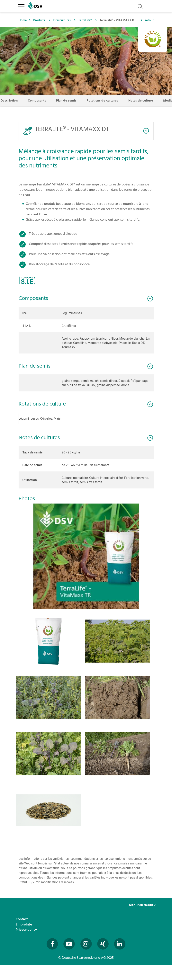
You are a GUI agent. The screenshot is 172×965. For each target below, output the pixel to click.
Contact (22, 919)
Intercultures (62, 20)
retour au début (143, 905)
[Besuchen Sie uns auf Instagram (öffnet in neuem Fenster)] (86, 944)
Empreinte (24, 924)
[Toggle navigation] (21, 5)
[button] (86, 556)
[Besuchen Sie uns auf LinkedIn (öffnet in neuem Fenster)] (119, 944)
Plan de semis (66, 100)
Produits (39, 20)
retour (149, 20)
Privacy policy (27, 930)
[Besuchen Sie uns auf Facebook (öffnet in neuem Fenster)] (52, 944)
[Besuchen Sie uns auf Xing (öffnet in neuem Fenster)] (103, 944)
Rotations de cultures (102, 100)
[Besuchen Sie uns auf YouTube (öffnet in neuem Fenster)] (69, 944)
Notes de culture (140, 100)
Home (23, 20)
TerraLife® (85, 20)
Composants (37, 100)
